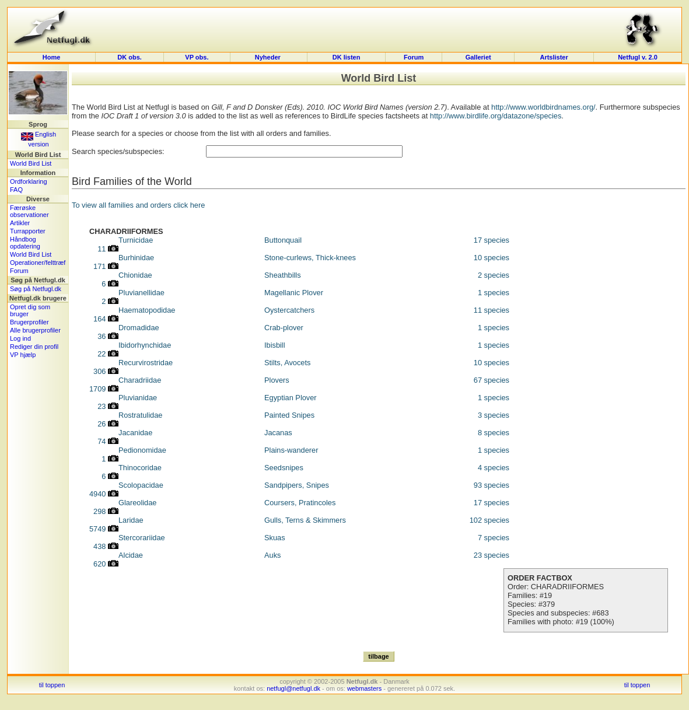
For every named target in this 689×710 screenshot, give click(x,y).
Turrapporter (28, 231)
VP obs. (196, 57)
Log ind (20, 338)
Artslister (554, 57)
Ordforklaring (28, 181)
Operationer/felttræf (37, 262)
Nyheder (268, 57)
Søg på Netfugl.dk (35, 288)
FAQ (16, 189)
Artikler (20, 222)
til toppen (52, 684)
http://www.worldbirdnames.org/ (543, 107)
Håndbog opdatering (25, 243)
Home (52, 57)
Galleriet (478, 57)
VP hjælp (23, 354)
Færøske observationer (29, 211)
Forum (414, 57)
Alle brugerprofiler (35, 330)
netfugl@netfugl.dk (293, 688)
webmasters (364, 688)
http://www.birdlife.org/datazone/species (496, 115)
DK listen (347, 57)
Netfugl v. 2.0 (637, 57)
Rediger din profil (34, 346)
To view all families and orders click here (138, 205)
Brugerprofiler (29, 322)
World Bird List (30, 163)
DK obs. (129, 57)
